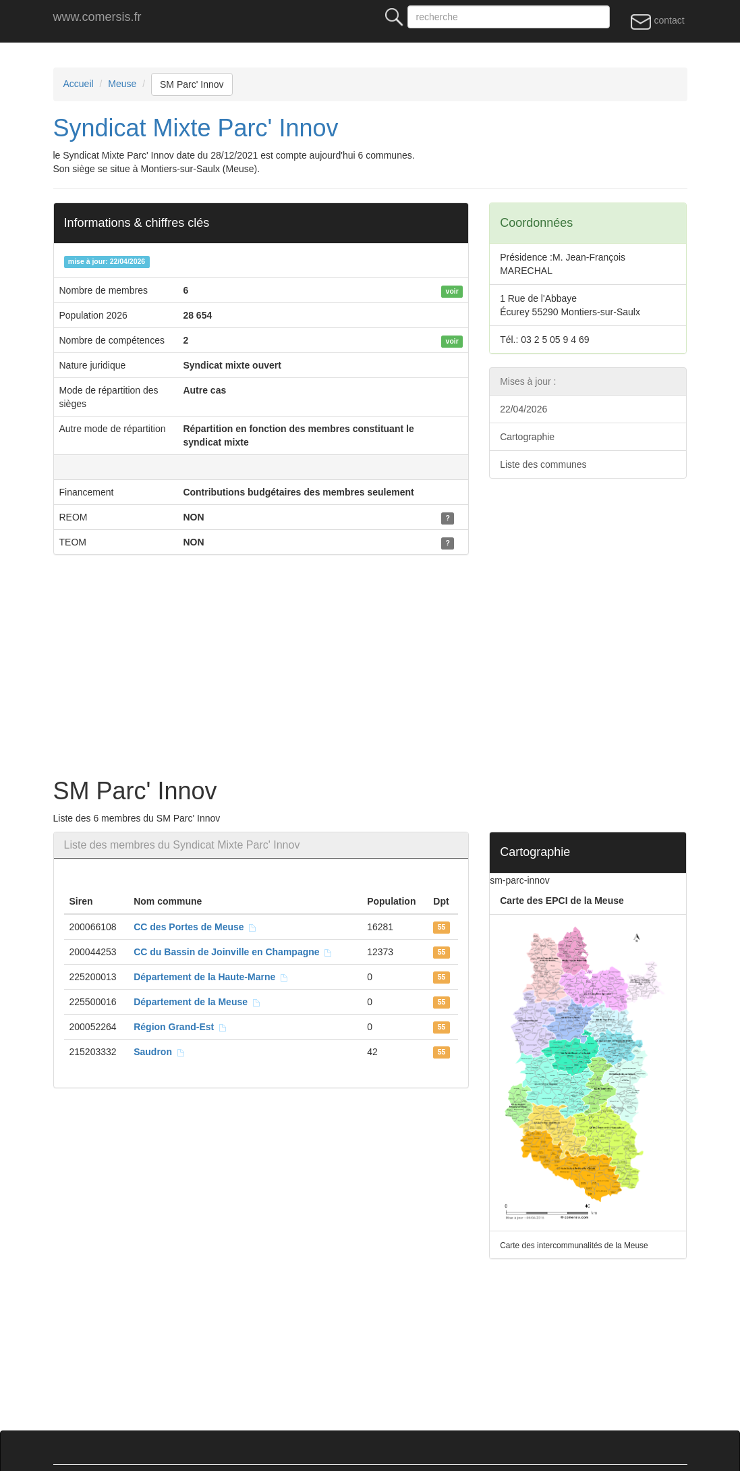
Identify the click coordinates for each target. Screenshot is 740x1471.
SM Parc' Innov (192, 84)
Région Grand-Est (180, 1026)
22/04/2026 (523, 409)
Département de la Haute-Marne (211, 976)
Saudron (160, 1051)
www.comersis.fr (97, 17)
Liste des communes (543, 464)
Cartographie (527, 436)
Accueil (78, 83)
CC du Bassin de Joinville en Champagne (233, 951)
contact (657, 21)
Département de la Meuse (197, 1001)
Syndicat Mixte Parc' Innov (196, 128)
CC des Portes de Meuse (195, 926)
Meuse (122, 83)
